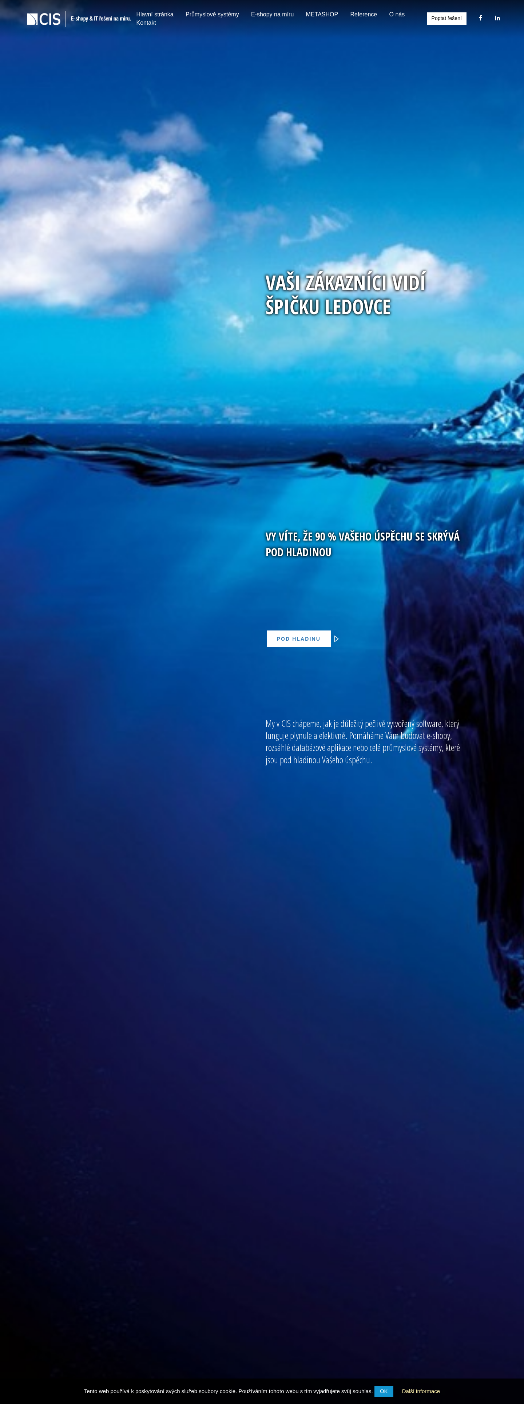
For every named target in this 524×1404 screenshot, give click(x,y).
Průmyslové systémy (212, 14)
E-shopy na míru (272, 14)
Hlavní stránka (154, 14)
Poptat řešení (447, 18)
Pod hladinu (303, 639)
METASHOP (322, 14)
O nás (397, 14)
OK (384, 1391)
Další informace (421, 1391)
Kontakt (146, 23)
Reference (363, 14)
